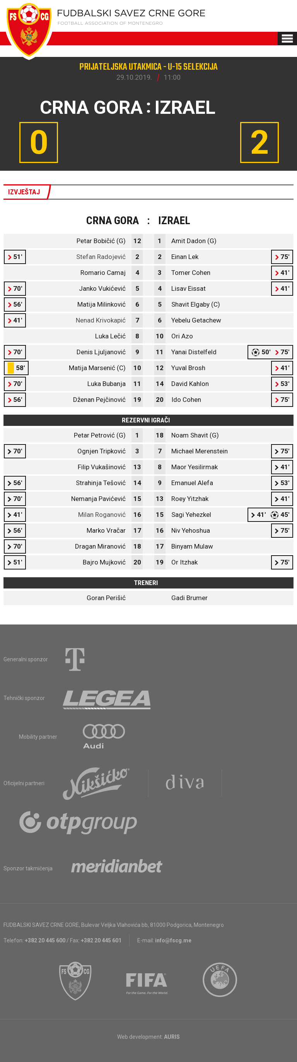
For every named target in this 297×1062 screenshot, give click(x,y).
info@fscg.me (173, 940)
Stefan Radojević (101, 257)
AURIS (172, 1037)
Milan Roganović (102, 514)
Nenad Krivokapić (101, 320)
